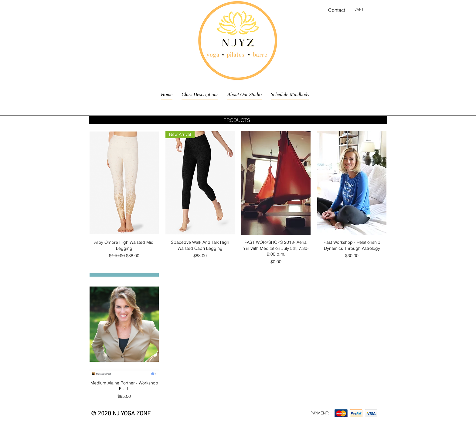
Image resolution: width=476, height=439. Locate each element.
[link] (363, 9)
